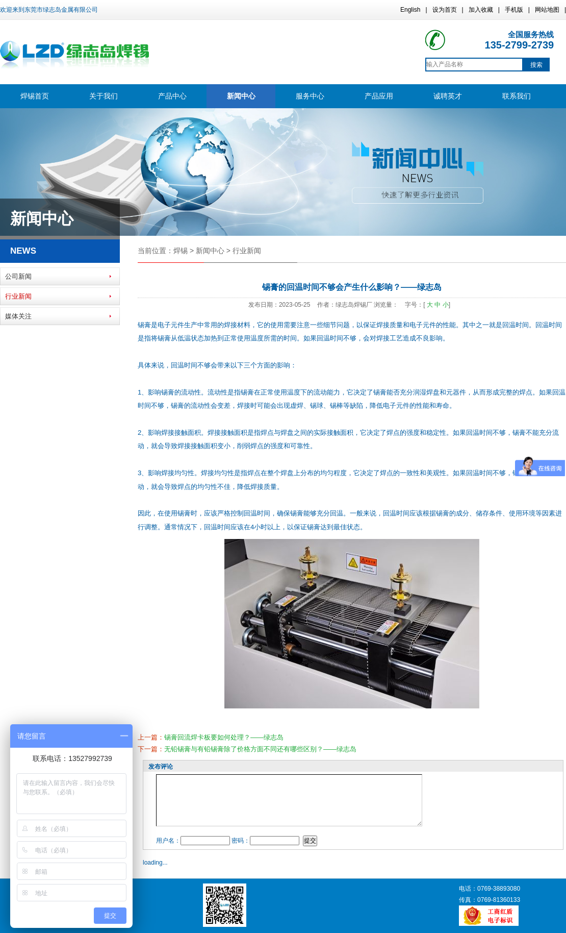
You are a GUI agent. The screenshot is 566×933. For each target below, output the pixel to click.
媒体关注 (18, 316)
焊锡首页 (34, 96)
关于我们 (103, 96)
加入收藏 (481, 9)
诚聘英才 (447, 96)
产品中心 (172, 96)
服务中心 (310, 96)
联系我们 (516, 96)
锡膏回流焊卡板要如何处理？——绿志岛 (224, 737)
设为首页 (444, 9)
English (410, 9)
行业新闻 (18, 296)
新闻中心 (241, 96)
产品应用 (379, 96)
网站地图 (547, 9)
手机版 (514, 9)
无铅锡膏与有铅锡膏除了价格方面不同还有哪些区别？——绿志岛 (260, 749)
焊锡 (180, 251)
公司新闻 (18, 276)
